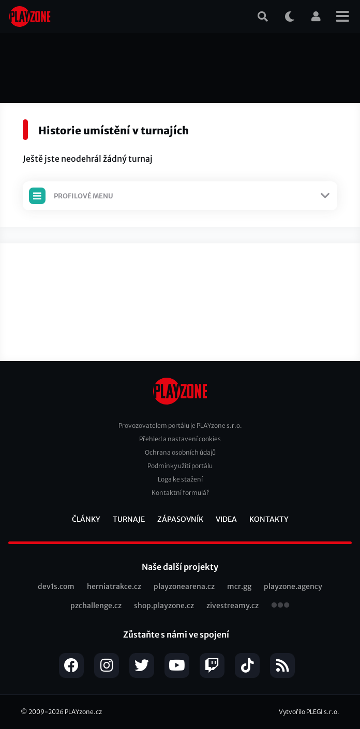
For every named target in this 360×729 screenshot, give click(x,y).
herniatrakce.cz (114, 586)
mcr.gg (239, 586)
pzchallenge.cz (96, 605)
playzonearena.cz (184, 586)
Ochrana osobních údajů (180, 452)
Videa (226, 519)
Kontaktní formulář (180, 493)
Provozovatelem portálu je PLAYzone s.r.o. (180, 425)
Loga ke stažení (180, 479)
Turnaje (129, 519)
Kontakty (269, 519)
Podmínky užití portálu (180, 466)
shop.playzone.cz (164, 605)
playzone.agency (293, 586)
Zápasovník (180, 519)
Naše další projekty (180, 567)
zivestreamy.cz (232, 605)
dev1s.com (56, 586)
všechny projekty (280, 606)
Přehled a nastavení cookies (180, 439)
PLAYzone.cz (83, 712)
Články (86, 519)
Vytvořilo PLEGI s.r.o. (309, 712)
